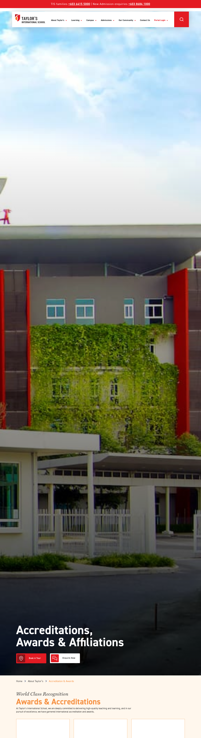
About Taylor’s (35, 681)
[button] (181, 19)
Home (19, 681)
